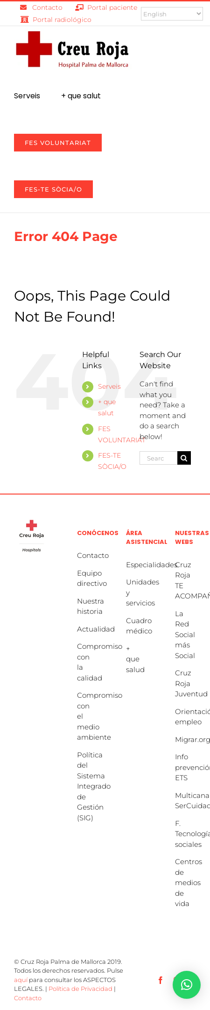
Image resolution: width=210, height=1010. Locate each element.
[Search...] (158, 458)
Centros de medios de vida (188, 882)
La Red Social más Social (185, 634)
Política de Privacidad (80, 988)
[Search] (184, 458)
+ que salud (135, 659)
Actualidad (96, 629)
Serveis (109, 386)
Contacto (93, 555)
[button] (187, 985)
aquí (21, 979)
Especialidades (151, 564)
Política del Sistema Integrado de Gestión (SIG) (94, 786)
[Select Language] (172, 14)
